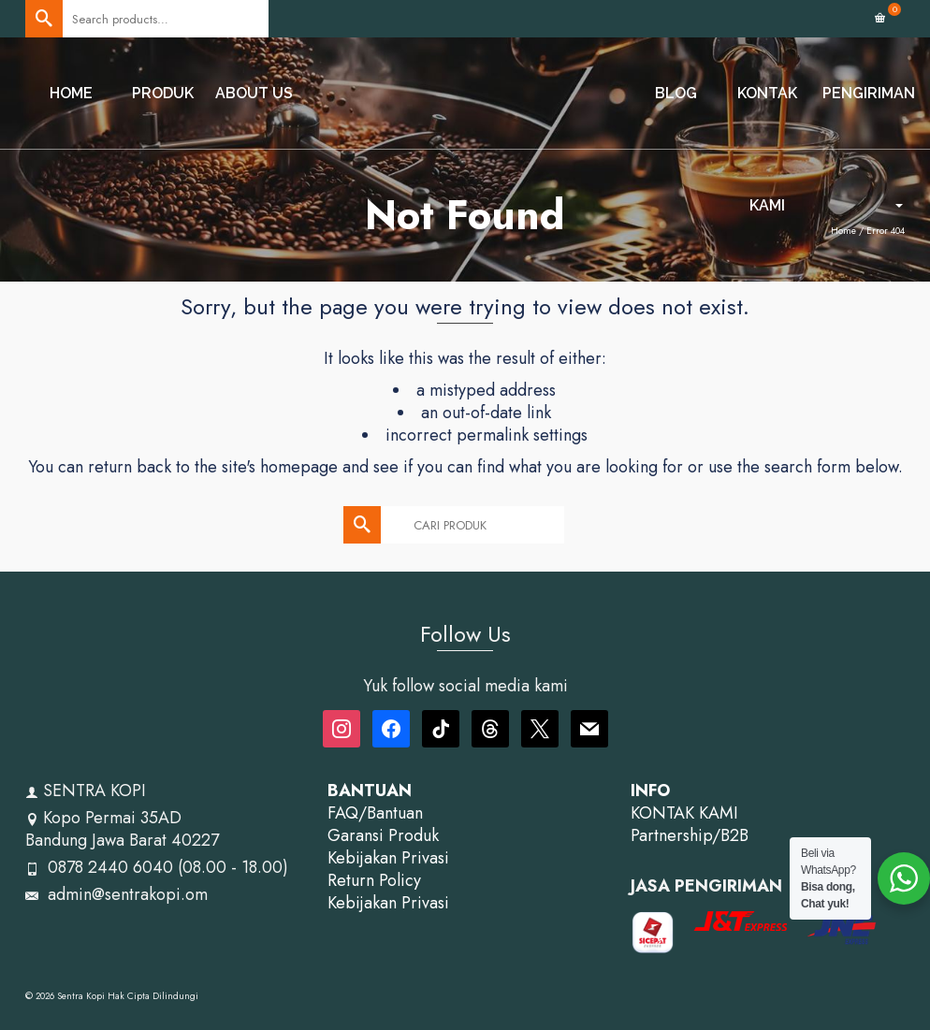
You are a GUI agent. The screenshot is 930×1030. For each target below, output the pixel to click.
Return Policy (374, 880)
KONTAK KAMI (684, 813)
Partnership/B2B (689, 835)
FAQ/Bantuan (375, 813)
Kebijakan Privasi (388, 858)
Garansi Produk (383, 835)
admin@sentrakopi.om (116, 894)
